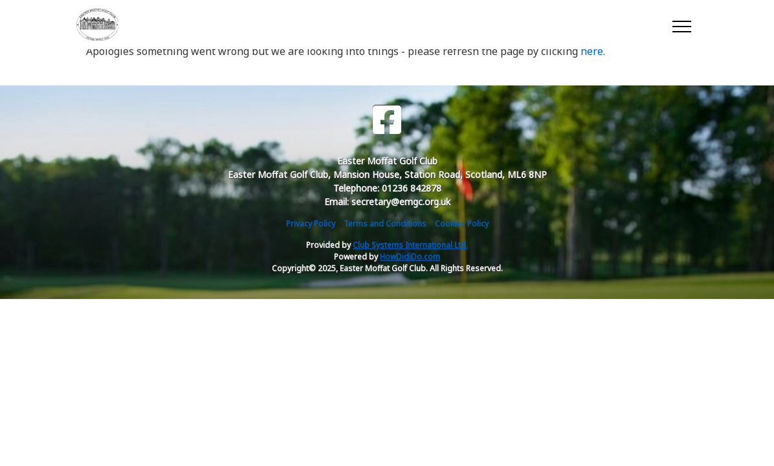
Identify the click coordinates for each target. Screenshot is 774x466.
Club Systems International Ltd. (410, 244)
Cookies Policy (462, 223)
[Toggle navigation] (681, 24)
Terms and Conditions (385, 223)
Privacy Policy (310, 223)
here (591, 51)
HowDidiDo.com (410, 256)
